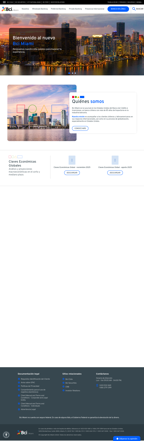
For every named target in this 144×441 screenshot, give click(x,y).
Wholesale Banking (40, 9)
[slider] (72, 44)
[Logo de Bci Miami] (10, 9)
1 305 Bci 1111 (79, 432)
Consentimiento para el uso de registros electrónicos (33, 391)
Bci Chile (10, 2)
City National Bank (34, 2)
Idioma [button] (138, 2)
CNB (67, 387)
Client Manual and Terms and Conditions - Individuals (32, 405)
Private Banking (75, 9)
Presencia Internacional (94, 9)
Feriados (122, 2)
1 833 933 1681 (105, 386)
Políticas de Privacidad (30, 387)
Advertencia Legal (28, 410)
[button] (69, 73)
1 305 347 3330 (102, 432)
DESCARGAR (72, 173)
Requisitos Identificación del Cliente (35, 380)
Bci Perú (46, 2)
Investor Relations (58, 2)
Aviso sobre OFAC (28, 383)
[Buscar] (137, 9)
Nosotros (25, 9)
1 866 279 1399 (105, 388)
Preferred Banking (58, 9)
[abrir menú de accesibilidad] (6, 435)
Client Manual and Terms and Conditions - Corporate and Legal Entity (34, 398)
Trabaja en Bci (112, 2)
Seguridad (131, 2)
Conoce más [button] (80, 129)
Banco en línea (118, 9)
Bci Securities (20, 2)
